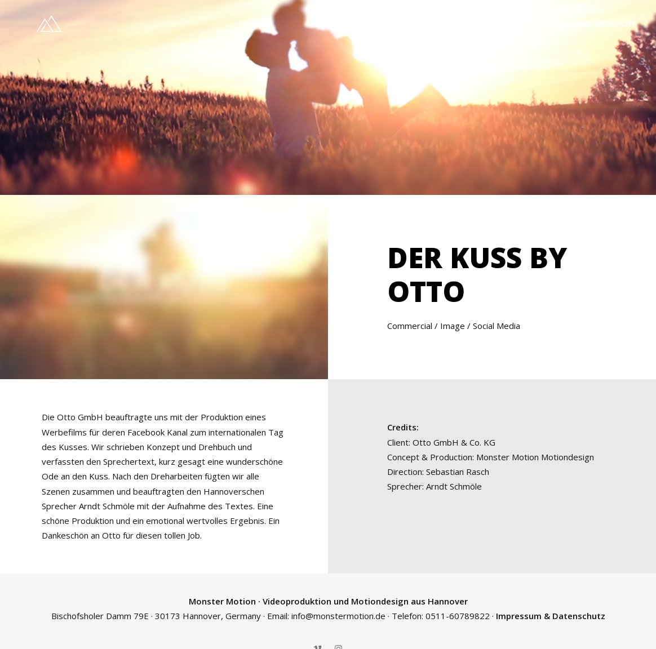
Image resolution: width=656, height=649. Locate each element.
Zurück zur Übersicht (590, 24)
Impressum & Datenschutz (550, 613)
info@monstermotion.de (338, 613)
